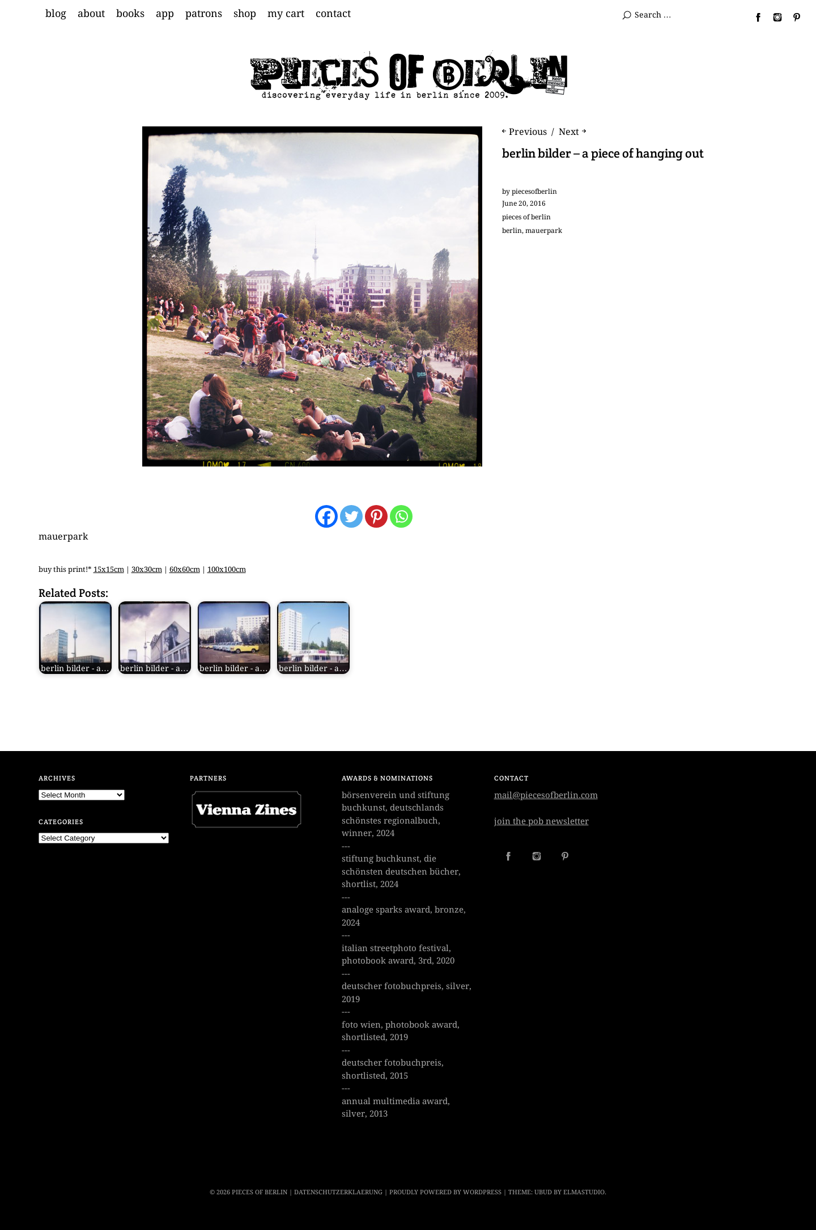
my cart (285, 13)
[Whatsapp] (401, 516)
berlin (512, 231)
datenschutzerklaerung (338, 1192)
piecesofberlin (534, 192)
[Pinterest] (376, 516)
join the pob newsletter (541, 821)
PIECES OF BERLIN (259, 1192)
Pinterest (792, 17)
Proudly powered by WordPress (445, 1192)
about (91, 13)
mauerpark (543, 231)
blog (55, 13)
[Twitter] (351, 516)
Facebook (753, 17)
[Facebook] (326, 516)
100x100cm (226, 569)
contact (333, 13)
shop (244, 13)
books (130, 13)
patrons (203, 13)
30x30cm (146, 569)
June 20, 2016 (524, 203)
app (165, 13)
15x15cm (109, 569)
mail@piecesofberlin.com (546, 795)
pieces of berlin (526, 217)
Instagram (773, 17)
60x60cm (184, 569)
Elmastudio (584, 1192)
